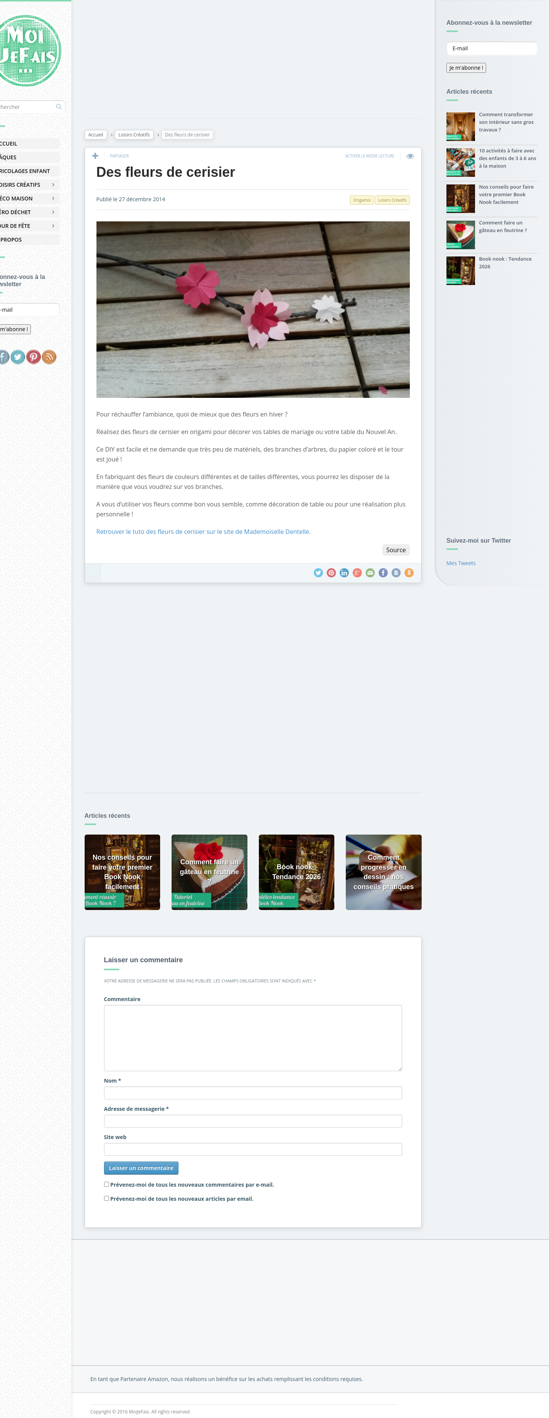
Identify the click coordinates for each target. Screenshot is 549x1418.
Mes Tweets (461, 564)
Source (394, 547)
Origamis (360, 201)
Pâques (26, 157)
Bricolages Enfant (43, 171)
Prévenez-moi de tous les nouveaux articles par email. (204, 1190)
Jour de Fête (33, 225)
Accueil (26, 143)
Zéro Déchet (33, 212)
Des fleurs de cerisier (188, 173)
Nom (134, 1072)
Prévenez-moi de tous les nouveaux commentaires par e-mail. (215, 1176)
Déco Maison (34, 198)
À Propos (29, 239)
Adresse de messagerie (158, 1100)
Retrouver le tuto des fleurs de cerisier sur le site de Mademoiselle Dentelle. (226, 529)
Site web (137, 1128)
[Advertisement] (320, 60)
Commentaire (144, 990)
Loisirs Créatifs (38, 184)
